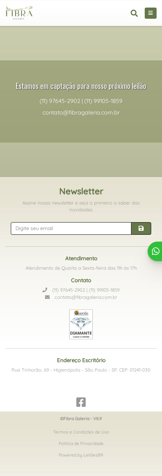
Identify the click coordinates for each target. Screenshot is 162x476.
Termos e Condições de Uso (81, 432)
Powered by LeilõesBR (81, 455)
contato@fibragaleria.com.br (81, 297)
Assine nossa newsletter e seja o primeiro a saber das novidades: (81, 206)
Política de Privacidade (81, 443)
